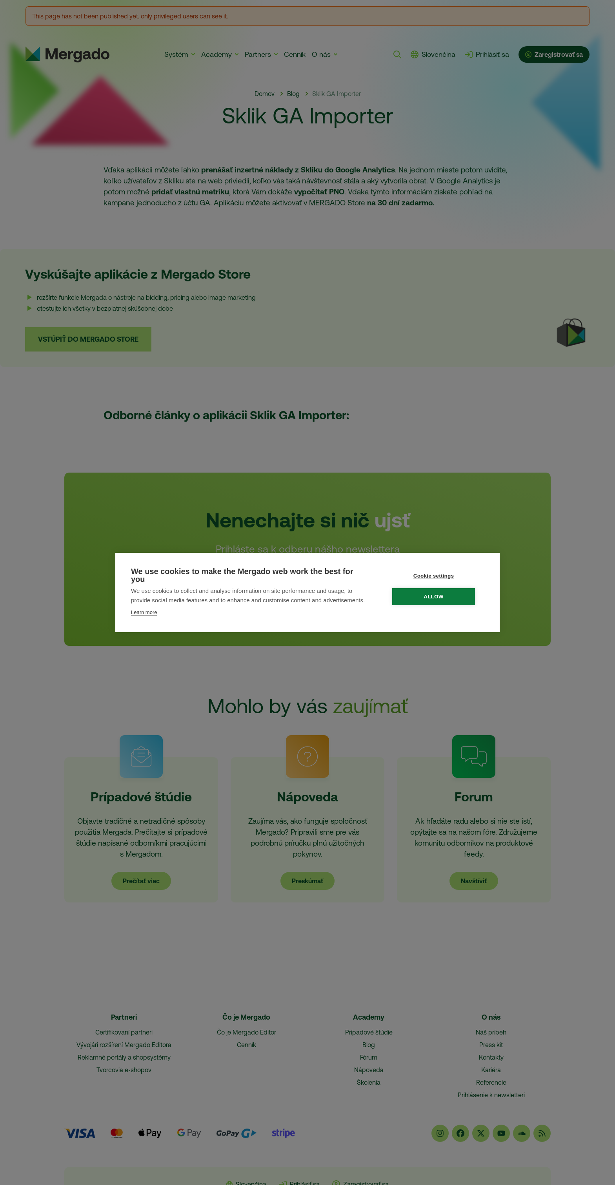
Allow (438, 597)
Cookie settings (437, 576)
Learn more (144, 612)
